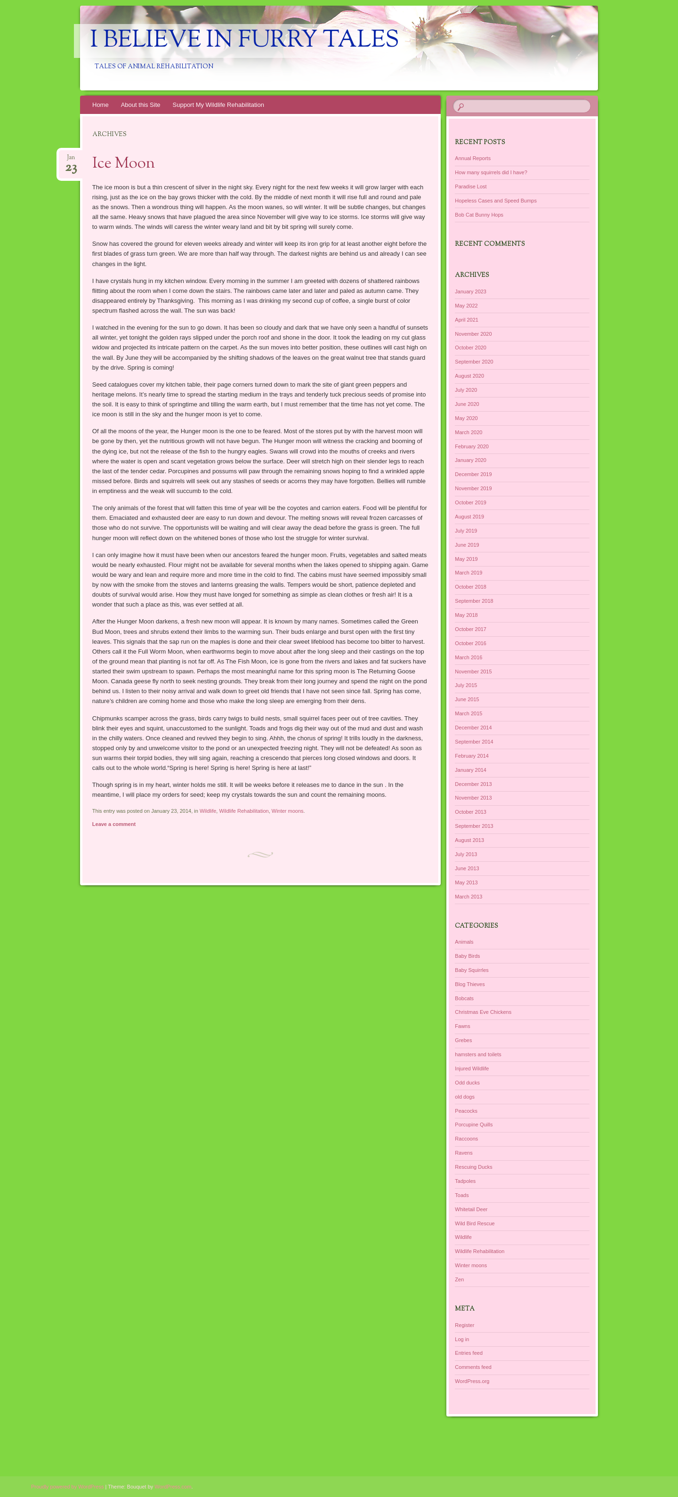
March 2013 (468, 896)
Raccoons (466, 1138)
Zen (459, 1279)
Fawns (462, 1026)
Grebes (463, 1040)
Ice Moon (123, 164)
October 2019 (470, 502)
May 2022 (466, 305)
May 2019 (466, 559)
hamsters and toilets (478, 1054)
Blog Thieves (469, 984)
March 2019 (468, 572)
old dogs (465, 1097)
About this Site (141, 104)
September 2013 (474, 826)
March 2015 (468, 713)
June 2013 (467, 868)
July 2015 (466, 685)
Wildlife (208, 811)
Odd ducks (467, 1082)
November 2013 (473, 798)
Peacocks (466, 1111)
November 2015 (473, 671)
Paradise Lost (470, 186)
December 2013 (473, 784)
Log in (462, 1339)
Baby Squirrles (472, 970)
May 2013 (466, 882)
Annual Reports (473, 158)
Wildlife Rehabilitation (243, 811)
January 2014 (470, 770)
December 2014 (473, 727)
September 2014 (474, 741)
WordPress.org (472, 1381)
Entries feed (469, 1353)
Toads (461, 1195)
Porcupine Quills (473, 1124)
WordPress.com (172, 1486)
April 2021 (466, 320)
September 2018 (474, 601)
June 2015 (467, 699)
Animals (464, 942)
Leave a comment (114, 824)
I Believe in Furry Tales (244, 41)
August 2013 (469, 840)
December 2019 (473, 474)
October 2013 (470, 812)
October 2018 (470, 587)
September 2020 (474, 361)
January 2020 (470, 460)
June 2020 (467, 404)
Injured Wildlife (472, 1068)
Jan (71, 160)
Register (464, 1325)
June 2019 (467, 545)
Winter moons (288, 811)
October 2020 (470, 347)
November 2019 (473, 488)
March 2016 (468, 657)
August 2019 (469, 516)
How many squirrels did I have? (491, 172)
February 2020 (472, 446)
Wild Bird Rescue (474, 1223)
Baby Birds (467, 956)
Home (100, 104)
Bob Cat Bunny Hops (479, 215)
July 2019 (466, 531)
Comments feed (473, 1367)
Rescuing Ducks (473, 1167)
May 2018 (466, 615)
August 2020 (469, 376)
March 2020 (468, 432)
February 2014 (472, 756)
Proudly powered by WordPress (67, 1486)
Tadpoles (465, 1181)
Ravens (463, 1153)
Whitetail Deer (471, 1209)
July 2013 (466, 854)
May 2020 (466, 418)
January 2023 (470, 291)
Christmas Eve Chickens (483, 1012)
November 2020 (473, 334)
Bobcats (464, 998)
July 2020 (466, 390)
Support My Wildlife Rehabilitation (218, 104)
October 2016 (470, 643)
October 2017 (470, 629)
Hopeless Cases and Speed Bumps (496, 200)
